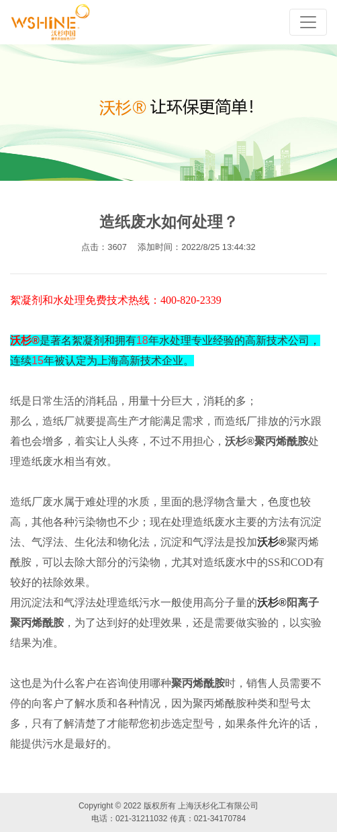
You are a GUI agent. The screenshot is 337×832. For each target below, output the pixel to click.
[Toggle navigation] (308, 22)
